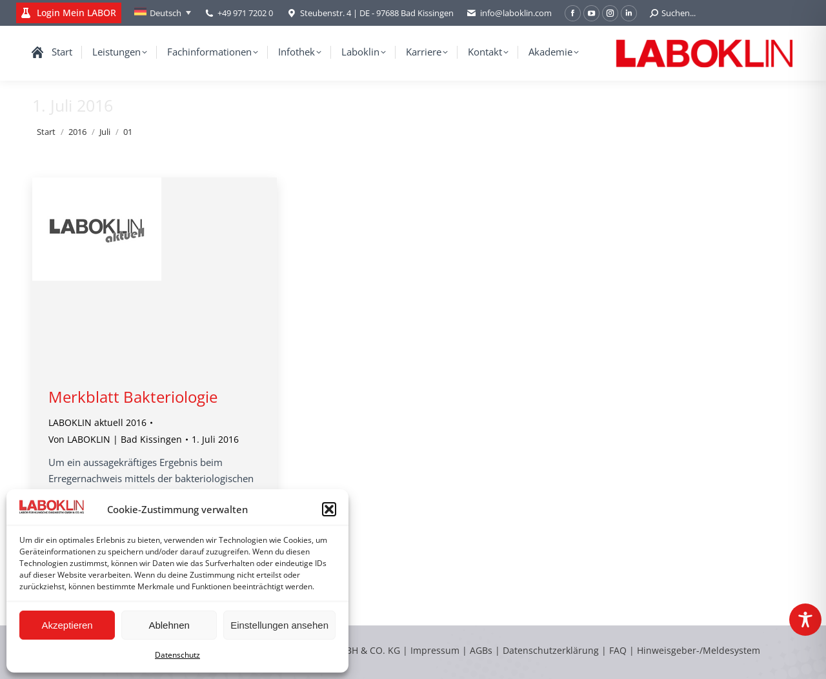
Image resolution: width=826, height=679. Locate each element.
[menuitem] (162, 13)
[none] (162, 12)
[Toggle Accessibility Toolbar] (805, 619)
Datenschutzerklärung (551, 650)
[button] (329, 509)
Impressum (434, 650)
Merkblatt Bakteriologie (132, 396)
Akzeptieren (66, 625)
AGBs (482, 650)
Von (115, 439)
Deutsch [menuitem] (165, 13)
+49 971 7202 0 (245, 13)
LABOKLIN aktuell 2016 (97, 422)
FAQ (618, 650)
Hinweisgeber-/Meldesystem (698, 650)
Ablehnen (168, 625)
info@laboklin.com (509, 13)
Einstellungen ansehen (279, 625)
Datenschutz (177, 654)
